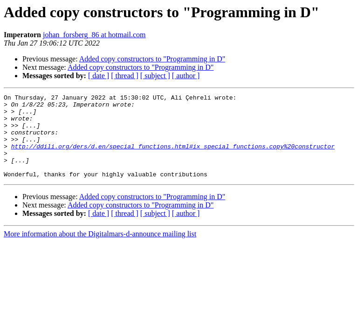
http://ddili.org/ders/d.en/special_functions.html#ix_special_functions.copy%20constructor (173, 157)
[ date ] (98, 76)
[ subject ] (155, 76)
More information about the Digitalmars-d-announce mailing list (100, 251)
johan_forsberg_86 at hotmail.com (94, 35)
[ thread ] (124, 76)
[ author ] (186, 76)
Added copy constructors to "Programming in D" (152, 59)
